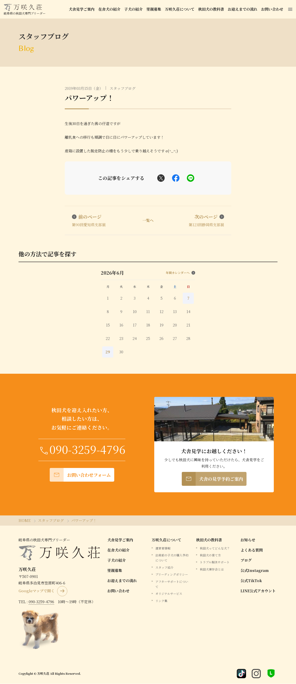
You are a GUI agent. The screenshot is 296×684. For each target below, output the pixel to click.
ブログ (246, 560)
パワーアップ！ (89, 97)
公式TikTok (251, 581)
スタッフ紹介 (164, 567)
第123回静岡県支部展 (206, 220)
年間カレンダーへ (180, 273)
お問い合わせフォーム (80, 475)
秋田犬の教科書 (212, 9)
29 (107, 352)
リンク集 (161, 601)
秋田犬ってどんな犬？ (215, 548)
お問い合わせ (273, 9)
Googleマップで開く (36, 591)
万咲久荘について (180, 9)
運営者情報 (162, 548)
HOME (24, 520)
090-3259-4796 (41, 602)
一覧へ (148, 220)
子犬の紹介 (134, 9)
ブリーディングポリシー (171, 574)
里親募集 (154, 9)
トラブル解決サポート (215, 562)
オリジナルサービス (168, 594)
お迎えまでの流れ (243, 9)
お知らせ (247, 540)
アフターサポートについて (171, 584)
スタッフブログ (123, 88)
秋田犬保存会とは (212, 569)
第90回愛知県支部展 (89, 220)
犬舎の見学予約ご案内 (212, 479)
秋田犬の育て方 (210, 555)
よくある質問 (251, 550)
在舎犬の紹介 (110, 9)
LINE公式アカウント (258, 591)
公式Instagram (254, 570)
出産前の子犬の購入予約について (171, 558)
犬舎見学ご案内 (82, 9)
